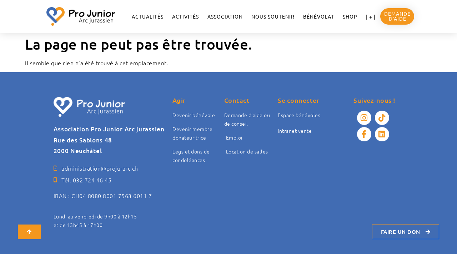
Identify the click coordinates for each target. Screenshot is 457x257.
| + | (371, 16)
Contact (237, 100)
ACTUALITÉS (148, 16)
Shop (350, 16)
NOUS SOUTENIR (273, 16)
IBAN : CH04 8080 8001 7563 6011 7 (103, 196)
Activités (185, 16)
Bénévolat (318, 16)
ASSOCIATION (225, 16)
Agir (179, 100)
